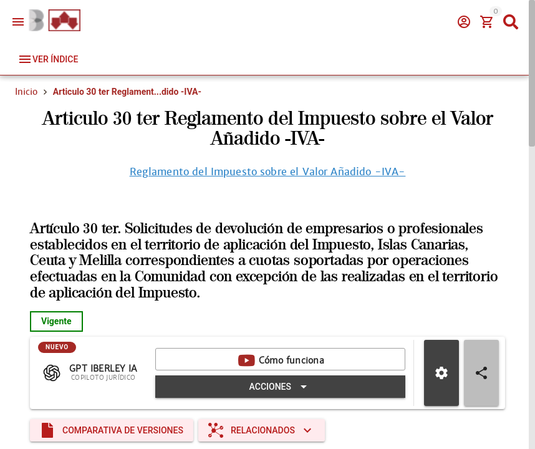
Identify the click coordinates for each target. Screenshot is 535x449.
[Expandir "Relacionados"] (261, 430)
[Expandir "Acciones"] (280, 386)
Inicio (26, 91)
